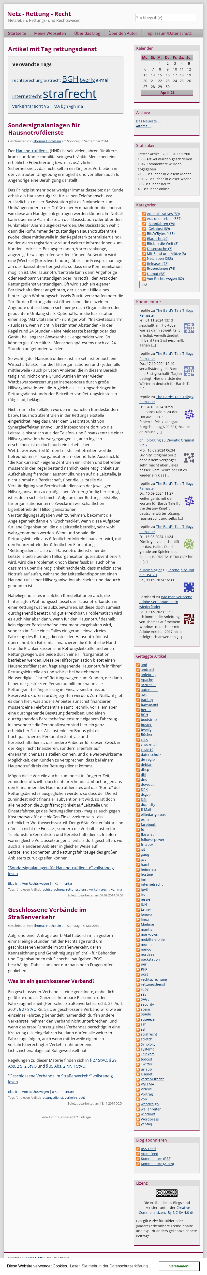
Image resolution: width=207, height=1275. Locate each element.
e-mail (103, 80)
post (144, 974)
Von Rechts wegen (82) (165, 278)
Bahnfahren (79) (161, 223)
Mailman (148, 924)
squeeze (148, 1019)
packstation (150, 959)
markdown (149, 934)
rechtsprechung (27, 80)
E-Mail (146, 809)
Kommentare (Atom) (157, 1163)
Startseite (17, 33)
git (143, 849)
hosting (147, 874)
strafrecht (70, 93)
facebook (148, 824)
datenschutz (151, 754)
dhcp (145, 769)
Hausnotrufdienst (32, 151)
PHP (144, 969)
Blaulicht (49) (157, 238)
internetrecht (27, 96)
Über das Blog (87, 33)
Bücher (147, 734)
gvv (143, 859)
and (144, 664)
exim (145, 819)
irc (143, 894)
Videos (146, 1089)
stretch (146, 1039)
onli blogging (150, 440)
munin (146, 944)
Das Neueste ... (148, 121)
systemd (148, 1049)
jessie (145, 899)
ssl (143, 1029)
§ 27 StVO (27, 1009)
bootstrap (149, 719)
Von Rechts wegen (35, 883)
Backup (147, 699)
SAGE (145, 999)
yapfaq (146, 1124)
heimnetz (148, 869)
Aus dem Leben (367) (164, 218)
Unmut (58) (156, 273)
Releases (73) (157, 263)
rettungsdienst (77, 889)
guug (145, 854)
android (147, 669)
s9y (143, 994)
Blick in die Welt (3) (162, 243)
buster (146, 724)
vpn (144, 1099)
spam (145, 1009)
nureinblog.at (150, 570)
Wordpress (150, 1119)
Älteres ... (143, 126)
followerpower (152, 839)
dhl (143, 774)
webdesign (150, 1104)
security (147, 1004)
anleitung (149, 674)
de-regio (148, 759)
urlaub (146, 1069)
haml (145, 864)
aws (144, 694)
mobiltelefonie (153, 939)
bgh (64, 106)
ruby (144, 989)
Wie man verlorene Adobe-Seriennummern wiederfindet (165, 602)
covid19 (147, 749)
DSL (144, 799)
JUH (144, 904)
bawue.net (149, 704)
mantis (146, 929)
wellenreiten (151, 1109)
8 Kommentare (63, 1091)
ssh (144, 1024)
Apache (147, 679)
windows (148, 1114)
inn (143, 879)
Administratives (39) (163, 213)
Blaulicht (14, 883)
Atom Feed (149, 1153)
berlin (146, 709)
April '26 (168, 92)
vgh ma (76, 106)
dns (144, 779)
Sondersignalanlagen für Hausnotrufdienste (44, 128)
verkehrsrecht (27, 106)
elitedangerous (153, 814)
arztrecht (52, 80)
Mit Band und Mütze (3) (166, 253)
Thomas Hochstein (47, 141)
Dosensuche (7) (159, 248)
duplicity (148, 804)
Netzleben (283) (160, 258)
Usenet (146, 1074)
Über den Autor (122, 33)
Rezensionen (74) (161, 268)
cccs (144, 739)
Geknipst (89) (159, 228)
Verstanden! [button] (179, 1266)
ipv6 (144, 889)
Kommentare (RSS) (156, 1158)
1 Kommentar (62, 883)
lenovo (146, 914)
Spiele (146, 1014)
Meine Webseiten (50, 33)
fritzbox (147, 844)
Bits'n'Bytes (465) (161, 233)
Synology (148, 1044)
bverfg (87, 79)
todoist (146, 1059)
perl (144, 964)
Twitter (146, 1064)
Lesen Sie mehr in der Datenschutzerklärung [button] (109, 1266)
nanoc (146, 949)
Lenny (146, 909)
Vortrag (147, 1094)
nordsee (147, 954)
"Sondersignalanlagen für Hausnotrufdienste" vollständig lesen (61, 870)
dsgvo (145, 794)
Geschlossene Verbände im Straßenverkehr (47, 913)
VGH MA (52, 106)
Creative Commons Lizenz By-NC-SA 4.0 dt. (166, 1210)
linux (145, 919)
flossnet (147, 834)
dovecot (147, 784)
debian (146, 764)
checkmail (149, 744)
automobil (149, 689)
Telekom (148, 1054)
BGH (70, 78)
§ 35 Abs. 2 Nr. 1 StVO (65, 1066)
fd (142, 829)
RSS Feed (148, 1148)
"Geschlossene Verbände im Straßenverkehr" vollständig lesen (60, 1078)
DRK (144, 789)
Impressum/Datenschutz (169, 33)
